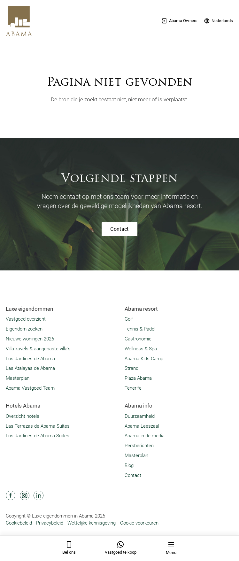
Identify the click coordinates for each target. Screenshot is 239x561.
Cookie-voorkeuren (139, 523)
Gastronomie (138, 339)
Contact (119, 229)
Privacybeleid (49, 523)
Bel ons (69, 548)
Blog (129, 465)
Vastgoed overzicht (26, 319)
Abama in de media (145, 436)
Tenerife (133, 388)
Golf (129, 319)
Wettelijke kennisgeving (91, 523)
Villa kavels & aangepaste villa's (38, 349)
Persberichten (139, 445)
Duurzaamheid (140, 416)
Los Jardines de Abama (30, 359)
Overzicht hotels (22, 416)
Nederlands (218, 21)
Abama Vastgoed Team (30, 388)
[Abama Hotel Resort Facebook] (10, 495)
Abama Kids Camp (144, 359)
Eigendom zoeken (24, 329)
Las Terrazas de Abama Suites (38, 426)
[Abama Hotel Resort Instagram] (24, 495)
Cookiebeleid (19, 523)
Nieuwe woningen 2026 (30, 339)
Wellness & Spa (141, 349)
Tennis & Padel (140, 329)
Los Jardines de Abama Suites (37, 436)
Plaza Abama (138, 378)
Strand (131, 368)
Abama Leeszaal (142, 426)
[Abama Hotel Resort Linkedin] (38, 495)
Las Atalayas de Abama (30, 368)
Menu (171, 548)
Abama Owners (179, 21)
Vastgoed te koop (120, 548)
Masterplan (17, 378)
